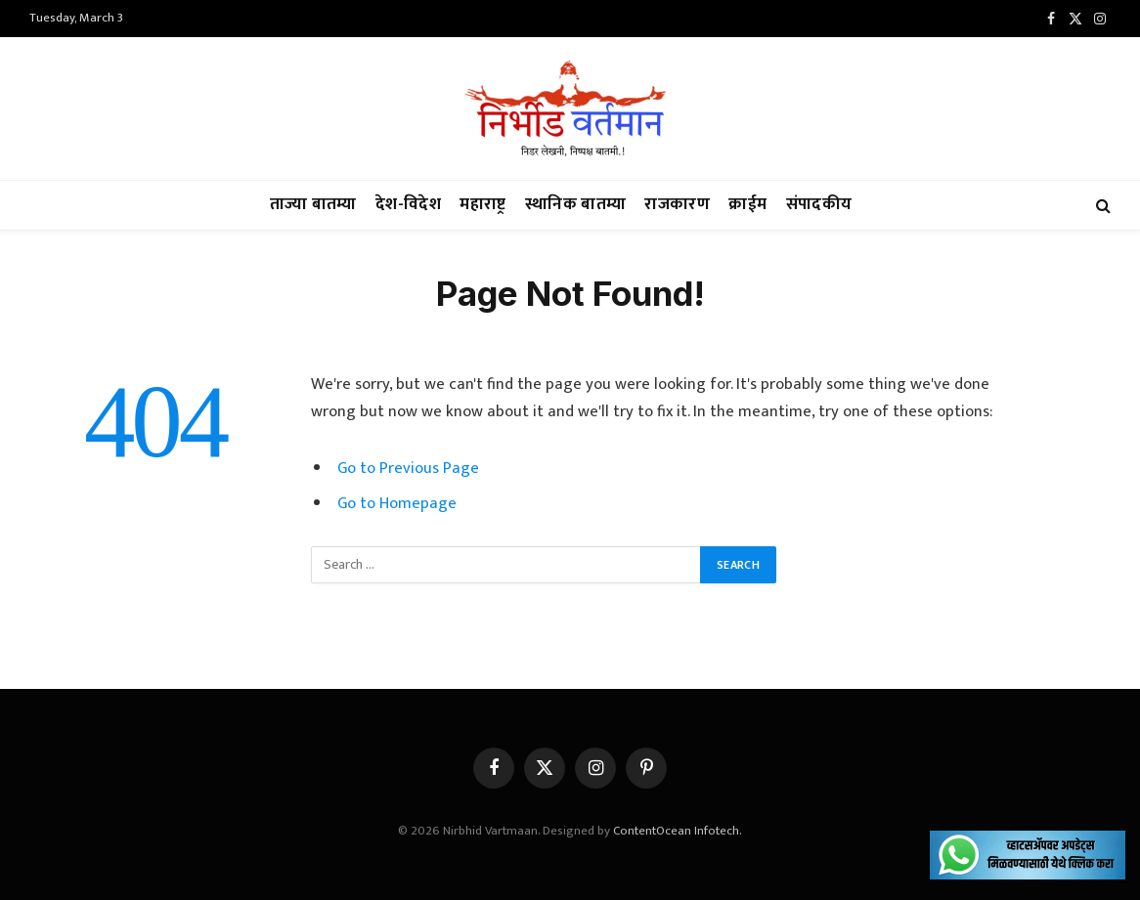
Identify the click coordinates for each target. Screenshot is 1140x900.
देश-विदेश (408, 204)
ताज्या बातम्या (313, 204)
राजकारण (677, 204)
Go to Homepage (397, 503)
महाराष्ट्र (482, 204)
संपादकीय (819, 204)
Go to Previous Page (408, 468)
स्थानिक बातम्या (575, 204)
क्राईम (747, 204)
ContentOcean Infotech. (677, 830)
